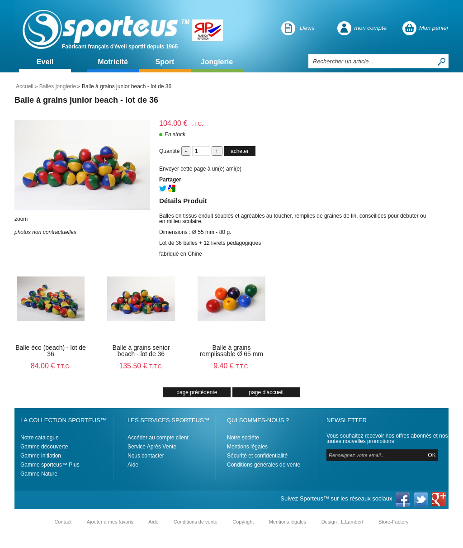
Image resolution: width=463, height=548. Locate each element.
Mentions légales (247, 446)
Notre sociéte (243, 437)
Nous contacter (146, 456)
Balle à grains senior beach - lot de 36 (141, 350)
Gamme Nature (38, 474)
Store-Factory (393, 521)
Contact (62, 521)
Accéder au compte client (158, 437)
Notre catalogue (39, 437)
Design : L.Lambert (342, 521)
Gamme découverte (44, 446)
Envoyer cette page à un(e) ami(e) (200, 169)
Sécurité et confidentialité (257, 456)
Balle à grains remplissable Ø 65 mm (231, 350)
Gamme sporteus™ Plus (50, 465)
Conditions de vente (195, 521)
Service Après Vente (152, 446)
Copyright (243, 521)
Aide (133, 465)
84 (51, 366)
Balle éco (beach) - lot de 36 (50, 350)
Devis (307, 27)
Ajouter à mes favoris (110, 521)
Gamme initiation (40, 456)
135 (141, 366)
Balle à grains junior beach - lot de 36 (86, 100)
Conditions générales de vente (263, 465)
